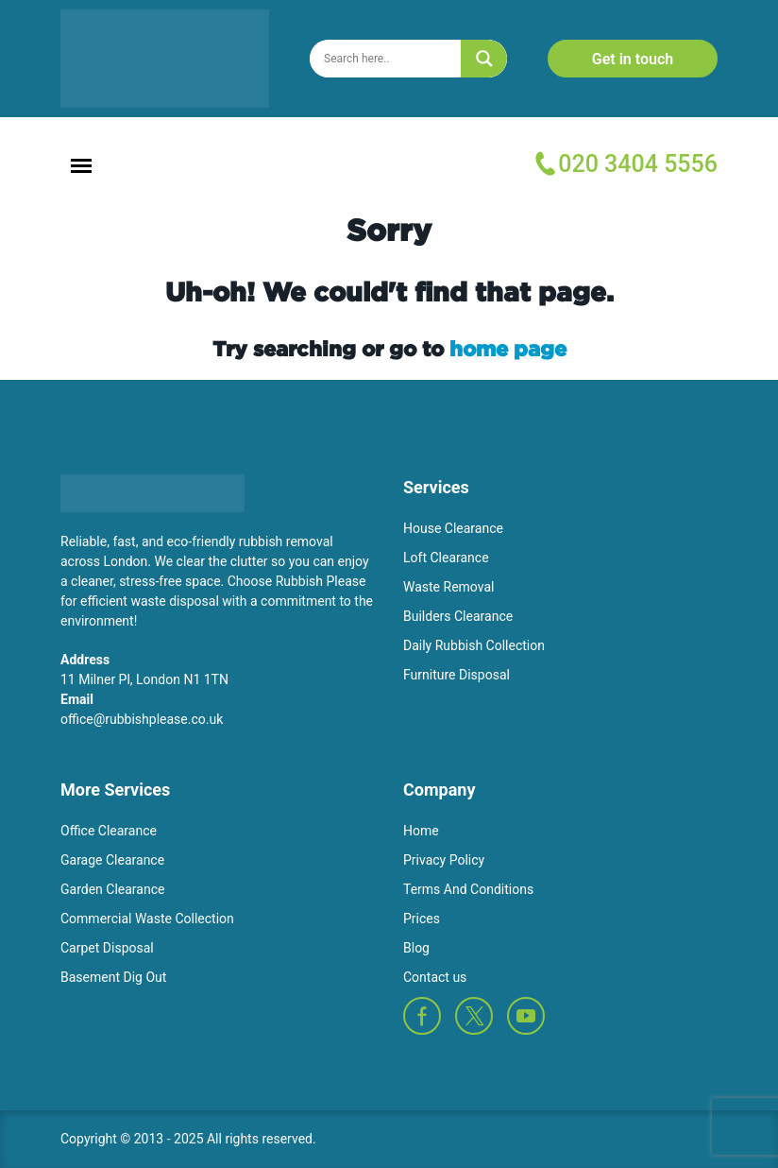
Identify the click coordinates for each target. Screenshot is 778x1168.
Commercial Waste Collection (147, 918)
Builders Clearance (458, 616)
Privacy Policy (443, 859)
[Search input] (389, 58)
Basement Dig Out (113, 977)
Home (421, 830)
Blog (416, 947)
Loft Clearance (446, 557)
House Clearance (453, 528)
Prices (421, 918)
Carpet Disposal (107, 947)
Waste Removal (448, 586)
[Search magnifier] (484, 58)
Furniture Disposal (456, 674)
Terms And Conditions (468, 889)
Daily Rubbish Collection (474, 645)
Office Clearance (108, 830)
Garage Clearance (112, 859)
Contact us (434, 977)
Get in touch (632, 59)
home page (508, 348)
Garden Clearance (112, 889)
